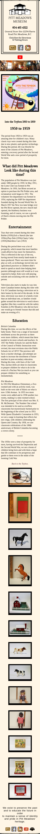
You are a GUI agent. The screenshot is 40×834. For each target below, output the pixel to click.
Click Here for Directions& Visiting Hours (20, 38)
